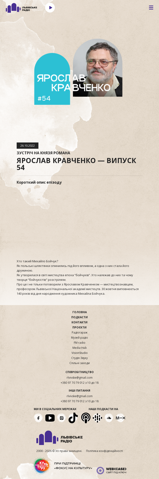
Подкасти (79, 317)
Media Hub (79, 347)
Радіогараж (79, 332)
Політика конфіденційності (104, 451)
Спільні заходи (79, 363)
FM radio (79, 342)
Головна (79, 312)
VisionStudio (80, 353)
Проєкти (79, 327)
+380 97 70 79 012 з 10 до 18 (80, 382)
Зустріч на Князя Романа (43, 153)
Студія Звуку (79, 358)
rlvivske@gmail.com (80, 377)
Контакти (79, 322)
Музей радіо (79, 337)
